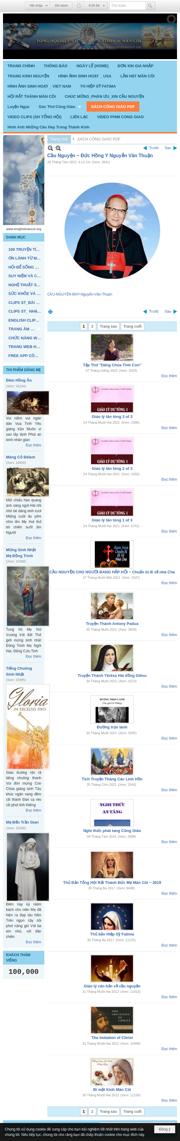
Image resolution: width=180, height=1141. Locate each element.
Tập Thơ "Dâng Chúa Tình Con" (112, 365)
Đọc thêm (33, 445)
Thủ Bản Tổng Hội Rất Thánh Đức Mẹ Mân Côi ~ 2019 (112, 882)
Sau (168, 148)
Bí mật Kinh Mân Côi (112, 1089)
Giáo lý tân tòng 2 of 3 (112, 468)
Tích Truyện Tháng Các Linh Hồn (112, 779)
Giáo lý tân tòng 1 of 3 (112, 520)
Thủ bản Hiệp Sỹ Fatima (112, 934)
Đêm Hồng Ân (19, 380)
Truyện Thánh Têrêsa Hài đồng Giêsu (112, 675)
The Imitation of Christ (112, 1037)
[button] (60, 106)
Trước (154, 148)
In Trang (50, 311)
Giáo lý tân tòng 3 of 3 (112, 416)
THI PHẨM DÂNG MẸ (23, 370)
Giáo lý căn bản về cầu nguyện (112, 986)
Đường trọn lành (112, 727)
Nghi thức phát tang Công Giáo (112, 830)
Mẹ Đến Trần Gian (22, 822)
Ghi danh (61, 5)
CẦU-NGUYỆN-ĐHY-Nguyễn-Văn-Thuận (79, 294)
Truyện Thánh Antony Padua (112, 623)
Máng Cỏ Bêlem (20, 457)
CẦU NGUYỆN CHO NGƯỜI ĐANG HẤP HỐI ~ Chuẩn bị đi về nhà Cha (112, 572)
